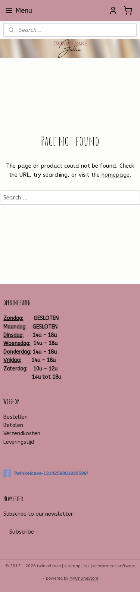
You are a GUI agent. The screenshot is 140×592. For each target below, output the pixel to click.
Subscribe (21, 531)
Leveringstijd (18, 442)
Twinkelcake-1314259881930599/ (45, 473)
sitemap (72, 566)
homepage (116, 175)
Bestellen (15, 417)
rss (87, 566)
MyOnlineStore (83, 578)
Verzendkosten (21, 433)
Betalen (13, 425)
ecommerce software (114, 566)
